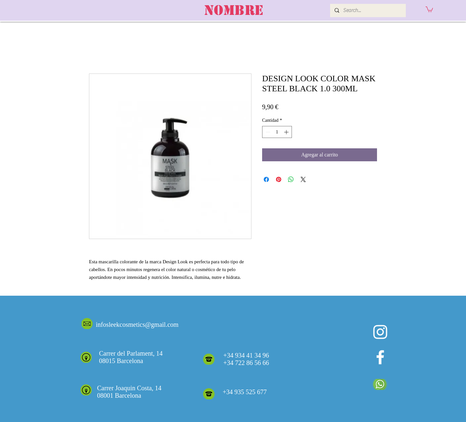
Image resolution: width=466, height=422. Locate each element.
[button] (429, 9)
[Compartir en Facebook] (266, 179)
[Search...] (367, 10)
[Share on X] (303, 179)
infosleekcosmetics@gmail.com (137, 324)
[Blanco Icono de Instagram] (380, 332)
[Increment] (287, 132)
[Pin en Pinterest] (279, 179)
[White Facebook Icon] (380, 357)
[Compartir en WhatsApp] (291, 179)
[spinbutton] (277, 132)
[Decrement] (267, 132)
